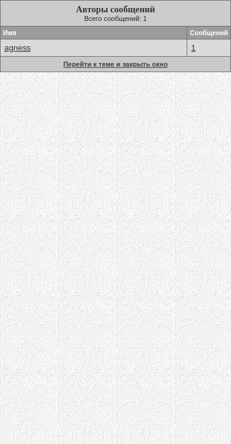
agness (17, 47)
